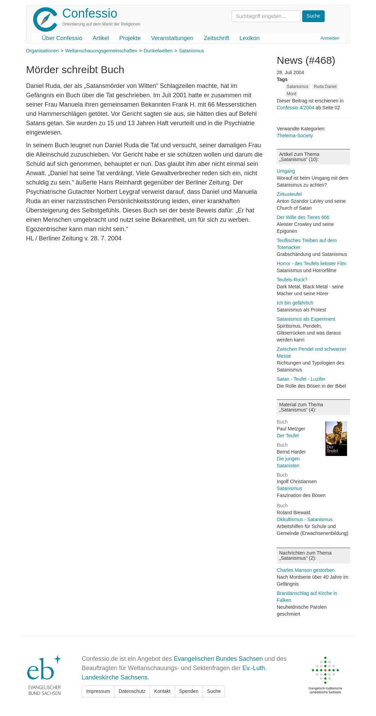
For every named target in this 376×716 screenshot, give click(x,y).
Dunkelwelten (158, 50)
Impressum (98, 691)
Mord (291, 93)
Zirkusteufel (289, 194)
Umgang (286, 171)
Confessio (90, 13)
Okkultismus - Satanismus (305, 519)
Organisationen (42, 50)
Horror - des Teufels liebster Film (311, 263)
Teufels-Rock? (292, 279)
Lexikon (250, 38)
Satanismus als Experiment (306, 319)
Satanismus (191, 50)
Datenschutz (132, 691)
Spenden (189, 691)
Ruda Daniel (325, 86)
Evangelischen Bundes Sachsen (218, 658)
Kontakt (162, 691)
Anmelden (330, 38)
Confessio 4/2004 (296, 107)
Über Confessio (62, 38)
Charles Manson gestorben (306, 570)
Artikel (101, 38)
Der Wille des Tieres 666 (303, 217)
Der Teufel (288, 435)
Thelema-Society (295, 135)
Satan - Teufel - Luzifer (301, 379)
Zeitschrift (216, 38)
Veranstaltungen (172, 38)
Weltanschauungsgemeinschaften (101, 50)
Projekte (130, 38)
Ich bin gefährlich (295, 303)
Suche (214, 691)
